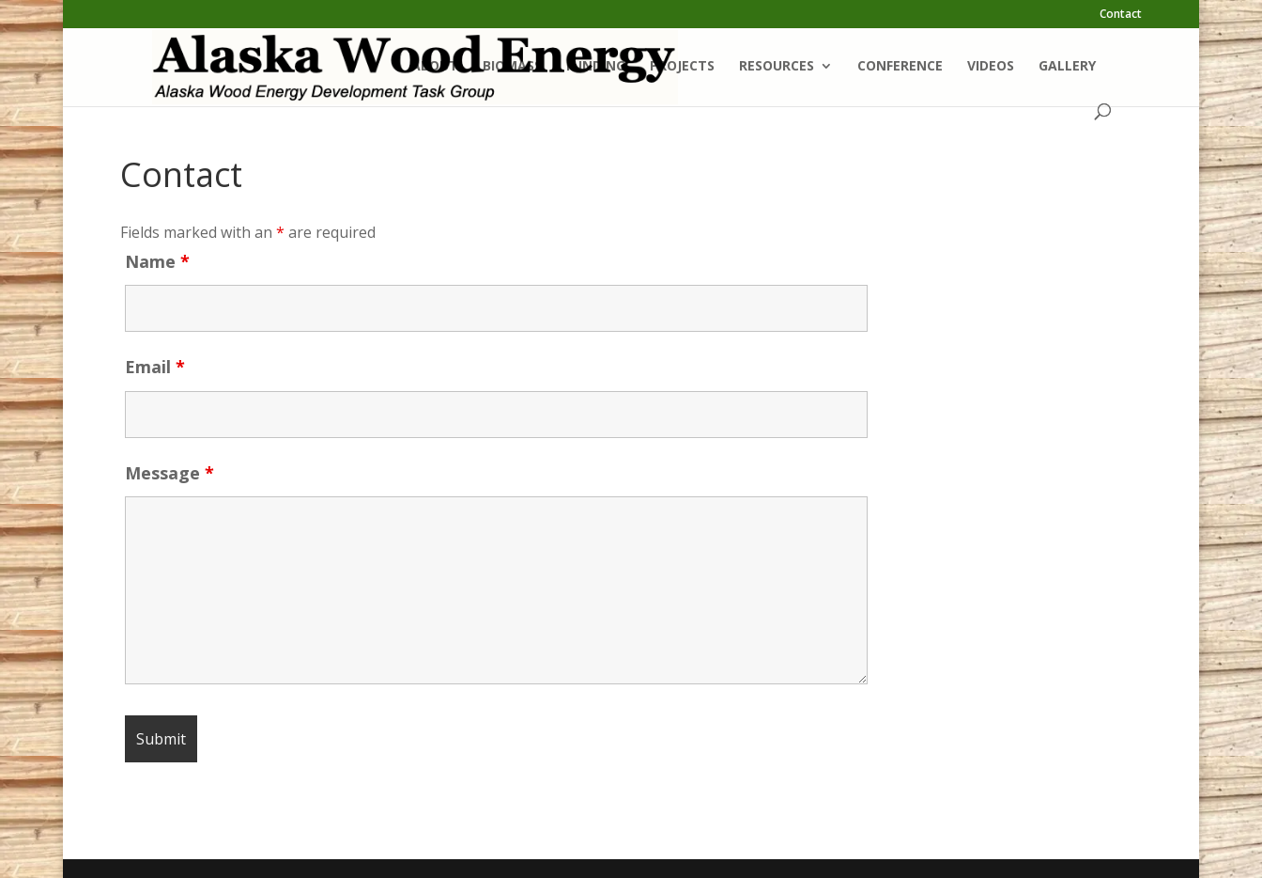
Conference (900, 66)
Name (157, 261)
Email (155, 366)
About (434, 66)
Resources (776, 66)
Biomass (512, 66)
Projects (682, 66)
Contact (1121, 15)
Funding (595, 66)
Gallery (1067, 66)
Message (169, 473)
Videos (990, 66)
